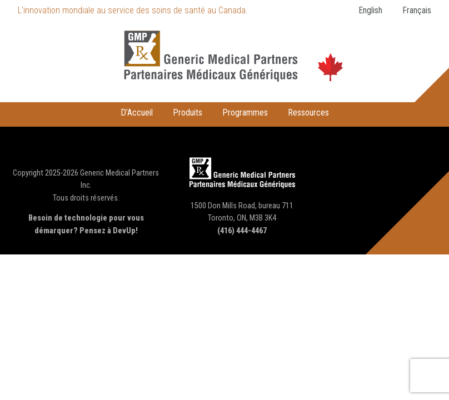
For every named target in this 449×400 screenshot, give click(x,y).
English (370, 10)
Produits (187, 112)
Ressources (308, 112)
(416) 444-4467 (242, 231)
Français (416, 10)
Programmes (245, 112)
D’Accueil (137, 112)
